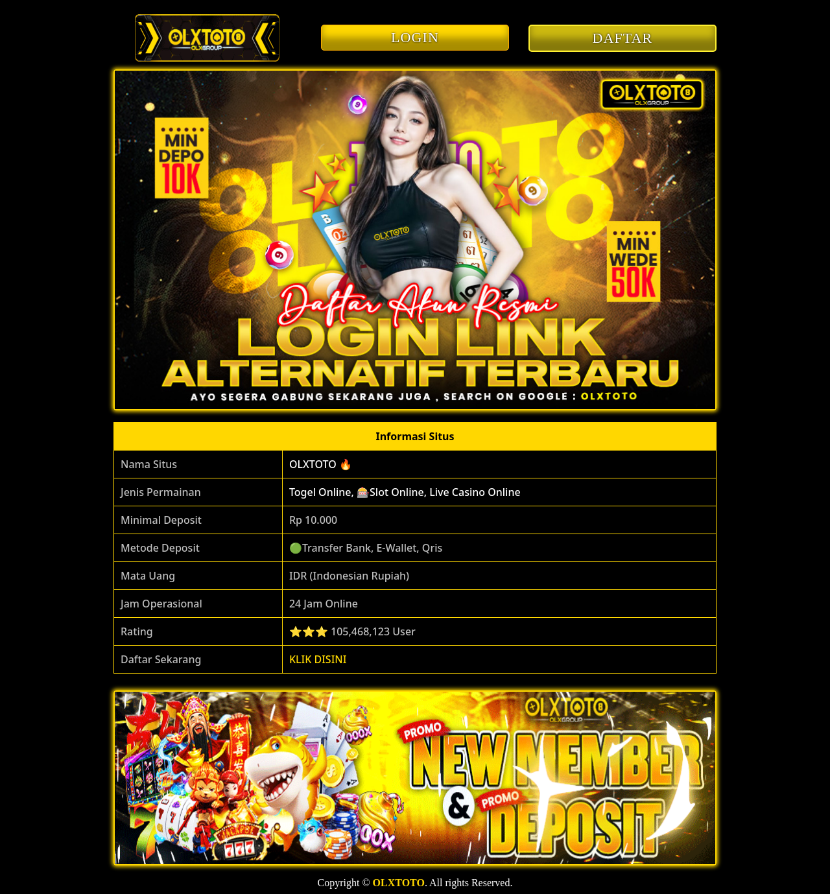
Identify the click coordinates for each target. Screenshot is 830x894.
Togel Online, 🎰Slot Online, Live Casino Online (405, 492)
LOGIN (415, 37)
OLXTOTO (399, 882)
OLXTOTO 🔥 (320, 464)
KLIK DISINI (318, 659)
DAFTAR (623, 38)
